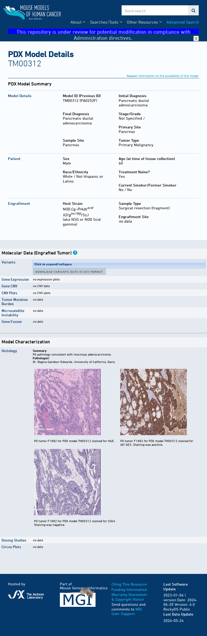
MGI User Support (126, 611)
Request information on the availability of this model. (163, 75)
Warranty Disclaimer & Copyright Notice (129, 597)
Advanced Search (183, 22)
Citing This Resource (129, 584)
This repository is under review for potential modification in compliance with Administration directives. (107, 31)
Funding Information (129, 589)
